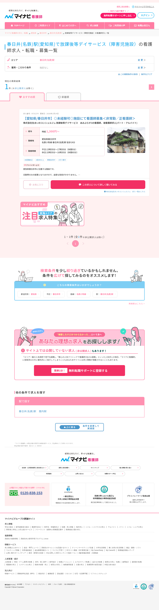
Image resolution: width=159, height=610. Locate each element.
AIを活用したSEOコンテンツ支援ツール (61, 553)
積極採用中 (51, 160)
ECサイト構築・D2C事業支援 (77, 550)
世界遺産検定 (27, 550)
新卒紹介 (52, 562)
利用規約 (49, 473)
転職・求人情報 (67, 527)
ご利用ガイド (44, 25)
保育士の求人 (55, 565)
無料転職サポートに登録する (79, 370)
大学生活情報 (101, 548)
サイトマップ (95, 467)
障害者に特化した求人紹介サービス (19, 530)
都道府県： (29, 294)
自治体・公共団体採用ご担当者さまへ (33, 467)
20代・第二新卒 (40, 562)
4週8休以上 (40, 160)
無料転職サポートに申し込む (118, 15)
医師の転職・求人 (41, 565)
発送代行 (41, 574)
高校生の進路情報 (11, 539)
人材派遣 (8, 562)
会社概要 (19, 584)
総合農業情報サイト (42, 550)
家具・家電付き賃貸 (36, 553)
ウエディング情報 (12, 550)
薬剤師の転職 (137, 562)
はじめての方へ (69, 25)
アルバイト (112, 527)
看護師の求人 (11, 565)
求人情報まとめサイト (13, 548)
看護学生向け (36, 527)
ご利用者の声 (119, 25)
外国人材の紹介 (110, 565)
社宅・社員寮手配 (81, 574)
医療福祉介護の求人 (73, 530)
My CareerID (110, 550)
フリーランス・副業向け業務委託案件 (49, 530)
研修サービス (10, 574)
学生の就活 (9, 527)
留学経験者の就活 (22, 527)
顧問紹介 (125, 562)
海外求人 (79, 527)
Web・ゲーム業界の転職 (23, 562)
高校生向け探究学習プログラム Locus (34, 539)
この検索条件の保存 (128, 74)
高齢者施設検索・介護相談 (88, 553)
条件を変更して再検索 (79, 427)
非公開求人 (20, 88)
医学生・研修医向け (51, 527)
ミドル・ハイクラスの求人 (95, 527)
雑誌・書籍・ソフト (133, 548)
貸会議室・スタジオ (64, 574)
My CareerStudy (97, 550)
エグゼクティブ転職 (82, 562)
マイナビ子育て (58, 550)
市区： (53, 294)
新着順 (63, 97)
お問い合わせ (79, 473)
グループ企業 (58, 584)
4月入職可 (62, 160)
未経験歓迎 (28, 160)
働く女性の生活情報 (116, 548)
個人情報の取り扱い (125, 467)
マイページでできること (144, 7)
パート (121, 527)
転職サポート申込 (110, 473)
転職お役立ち (144, 25)
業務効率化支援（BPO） (26, 574)
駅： (104, 294)
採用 (49, 584)
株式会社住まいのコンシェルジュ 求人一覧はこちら (125, 191)
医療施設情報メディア (126, 550)
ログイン (145, 15)
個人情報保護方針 (69, 584)
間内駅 (43, 411)
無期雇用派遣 (68, 565)
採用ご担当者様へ (123, 7)
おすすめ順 (27, 97)
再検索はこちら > (137, 303)
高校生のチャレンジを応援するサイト (55, 548)
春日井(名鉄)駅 (27, 411)
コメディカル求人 (25, 565)
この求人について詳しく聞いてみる (98, 184)
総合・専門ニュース (31, 548)
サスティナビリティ (39, 584)
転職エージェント (65, 562)
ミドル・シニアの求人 (135, 527)
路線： (78, 294)
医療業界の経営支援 (94, 565)
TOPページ (19, 25)
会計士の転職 (97, 562)
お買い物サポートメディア (16, 553)
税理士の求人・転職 (112, 562)
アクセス (27, 584)
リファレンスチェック (99, 574)
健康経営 (51, 574)
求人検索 (94, 25)
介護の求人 (80, 565)
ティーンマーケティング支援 (82, 548)
